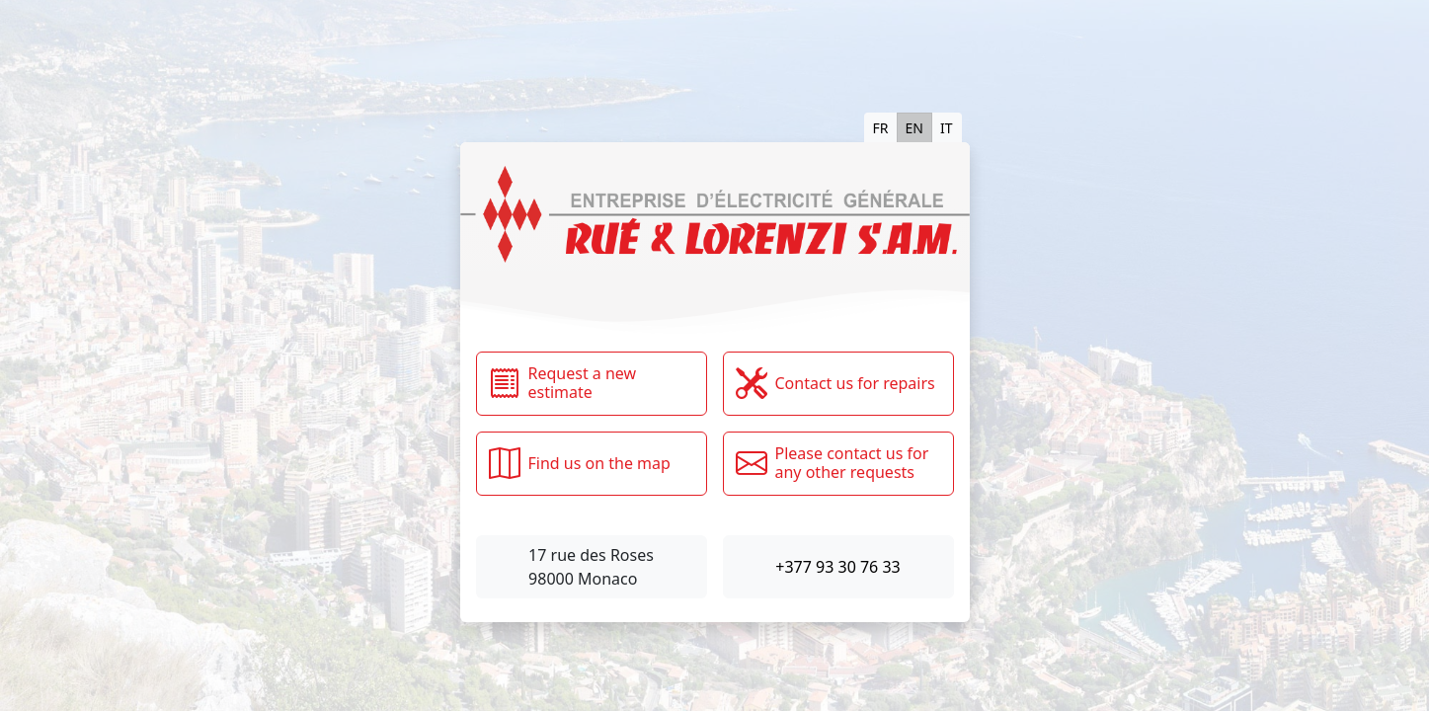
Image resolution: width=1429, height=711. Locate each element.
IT (946, 127)
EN (914, 127)
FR (881, 127)
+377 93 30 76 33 (837, 567)
